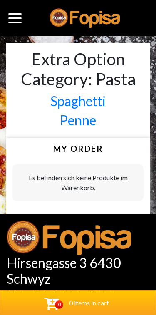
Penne (78, 120)
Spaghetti (78, 101)
